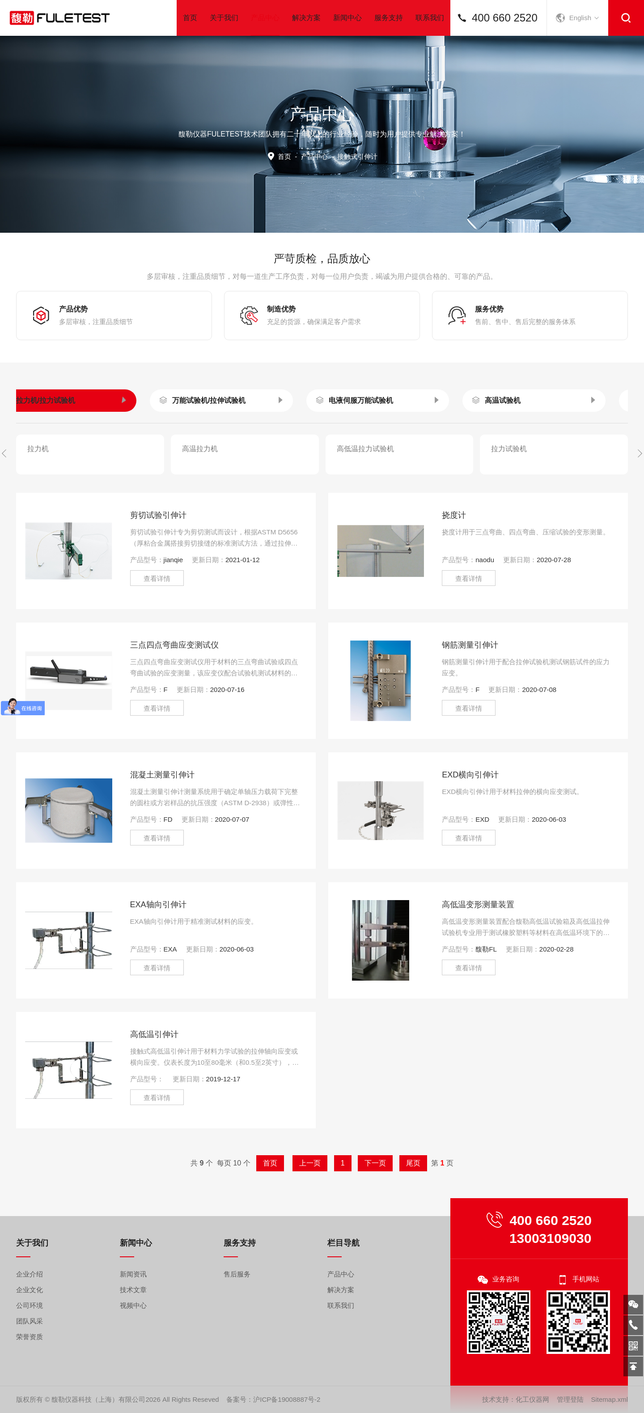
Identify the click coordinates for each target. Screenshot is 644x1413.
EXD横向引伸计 (470, 827)
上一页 (313, 1163)
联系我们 (429, 17)
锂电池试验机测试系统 (231, 441)
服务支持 (388, 17)
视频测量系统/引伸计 (71, 441)
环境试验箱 (369, 441)
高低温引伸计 (154, 1087)
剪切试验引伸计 (158, 567)
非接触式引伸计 (516, 489)
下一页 (358, 1163)
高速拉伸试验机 (533, 441)
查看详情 (157, 631)
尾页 (384, 1163)
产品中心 (265, 25)
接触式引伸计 (358, 489)
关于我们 (224, 17)
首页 (190, 17)
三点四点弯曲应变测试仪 (174, 697)
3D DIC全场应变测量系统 (67, 489)
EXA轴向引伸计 (158, 957)
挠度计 (454, 567)
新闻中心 (347, 17)
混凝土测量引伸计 (162, 827)
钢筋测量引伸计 (470, 697)
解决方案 (306, 17)
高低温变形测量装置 (478, 957)
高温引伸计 (200, 489)
